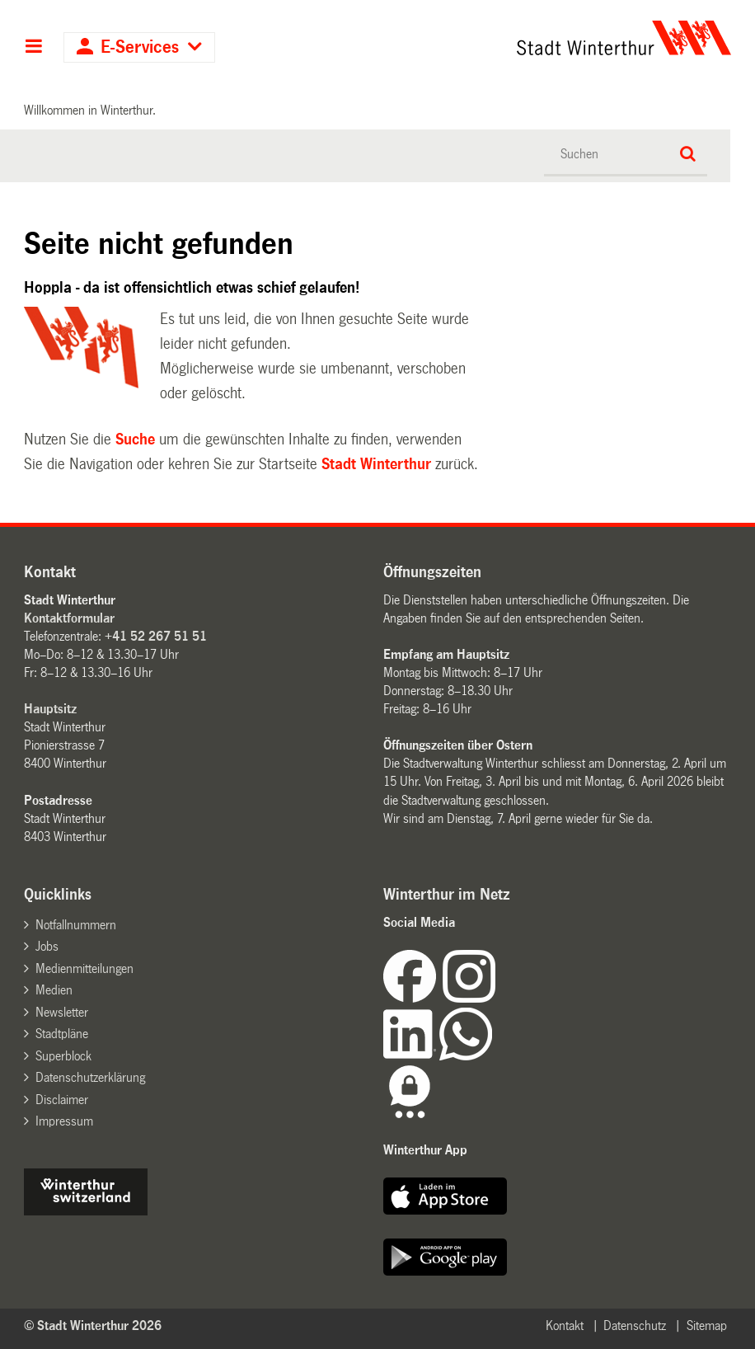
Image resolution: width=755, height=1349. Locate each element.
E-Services (140, 47)
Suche (135, 439)
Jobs (47, 946)
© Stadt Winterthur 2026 (93, 1325)
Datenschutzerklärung (90, 1077)
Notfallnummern (75, 925)
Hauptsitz (50, 709)
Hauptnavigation (33, 47)
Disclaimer (61, 1100)
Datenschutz (634, 1325)
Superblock (63, 1056)
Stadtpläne (61, 1034)
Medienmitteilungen (84, 968)
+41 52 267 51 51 (156, 636)
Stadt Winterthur (376, 464)
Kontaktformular (69, 618)
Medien (54, 990)
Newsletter (61, 1012)
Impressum (64, 1121)
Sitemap (707, 1325)
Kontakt (565, 1325)
